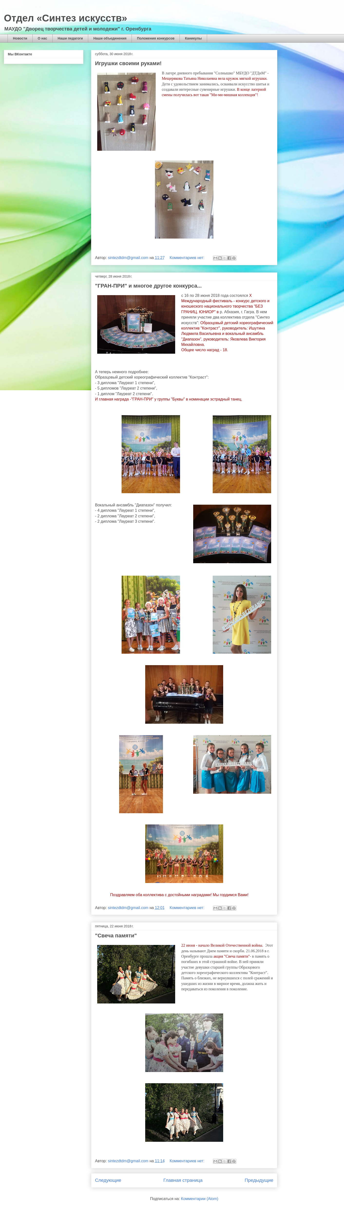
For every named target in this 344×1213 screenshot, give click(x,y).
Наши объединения (109, 38)
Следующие (108, 1180)
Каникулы (193, 38)
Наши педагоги (70, 38)
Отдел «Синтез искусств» (65, 18)
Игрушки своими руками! (128, 63)
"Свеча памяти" (116, 935)
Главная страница (182, 1180)
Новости (20, 38)
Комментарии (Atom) (199, 1199)
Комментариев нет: (187, 258)
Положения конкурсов (155, 38)
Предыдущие (259, 1180)
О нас (42, 38)
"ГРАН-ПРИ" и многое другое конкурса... (148, 286)
